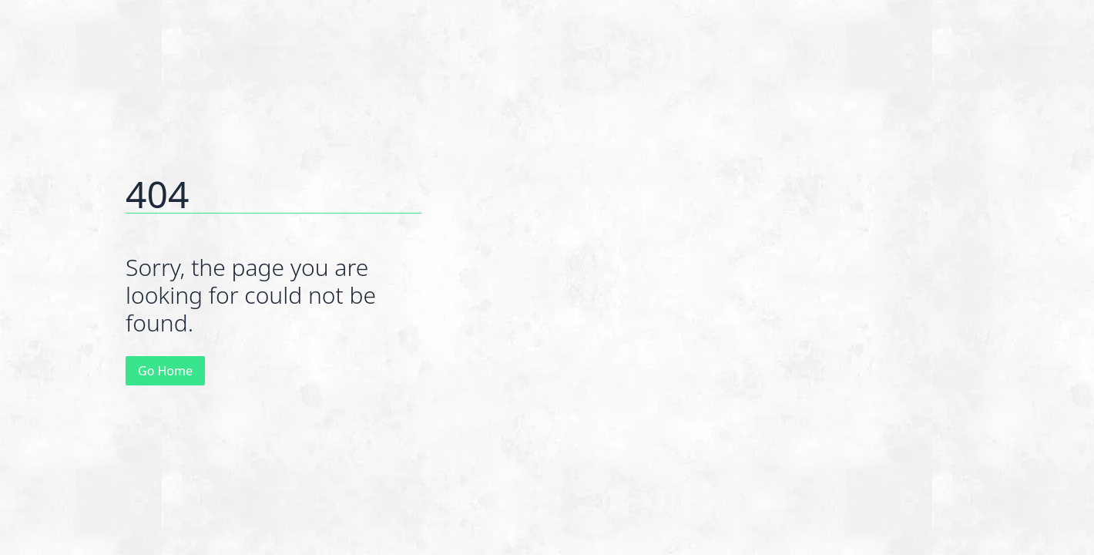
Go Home (165, 370)
